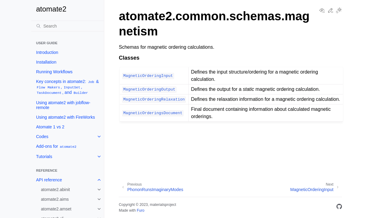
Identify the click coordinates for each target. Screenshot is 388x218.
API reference (49, 179)
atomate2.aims (55, 199)
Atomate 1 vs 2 (50, 126)
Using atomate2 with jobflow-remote (63, 105)
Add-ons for (56, 146)
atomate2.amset (56, 208)
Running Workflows (54, 71)
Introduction (47, 52)
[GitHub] (339, 207)
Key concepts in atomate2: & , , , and (67, 87)
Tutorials (44, 156)
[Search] (67, 26)
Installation (46, 62)
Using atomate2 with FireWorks (65, 117)
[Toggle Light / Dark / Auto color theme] (339, 11)
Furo (140, 210)
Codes (42, 136)
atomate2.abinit (55, 189)
